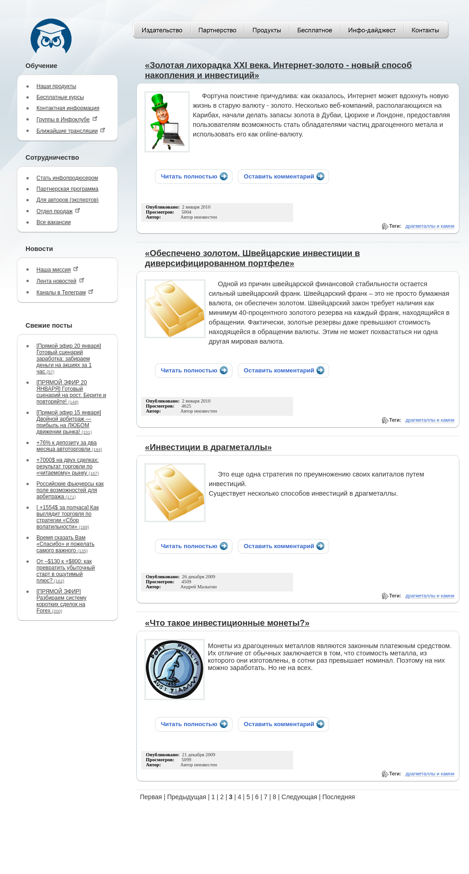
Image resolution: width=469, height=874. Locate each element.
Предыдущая (186, 797)
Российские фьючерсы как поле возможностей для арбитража (69, 490)
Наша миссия (57, 269)
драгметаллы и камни (430, 226)
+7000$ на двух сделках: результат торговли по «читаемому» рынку (67, 466)
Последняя (338, 797)
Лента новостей (60, 280)
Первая (151, 797)
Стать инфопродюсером (67, 178)
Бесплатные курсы (60, 97)
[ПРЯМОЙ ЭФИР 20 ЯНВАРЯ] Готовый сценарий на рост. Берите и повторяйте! (71, 392)
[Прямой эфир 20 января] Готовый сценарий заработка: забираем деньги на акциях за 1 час (68, 359)
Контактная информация (67, 108)
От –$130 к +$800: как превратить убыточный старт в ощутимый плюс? (65, 571)
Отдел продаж (58, 211)
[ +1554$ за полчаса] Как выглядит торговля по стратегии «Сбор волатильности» (67, 517)
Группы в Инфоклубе (67, 119)
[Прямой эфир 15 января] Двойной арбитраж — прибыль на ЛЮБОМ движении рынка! (68, 422)
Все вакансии (53, 222)
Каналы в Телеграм (64, 292)
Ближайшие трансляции (70, 130)
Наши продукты (56, 86)
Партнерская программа (67, 189)
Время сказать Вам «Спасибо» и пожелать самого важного (65, 544)
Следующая (299, 797)
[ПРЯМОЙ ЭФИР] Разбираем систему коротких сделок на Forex (61, 601)
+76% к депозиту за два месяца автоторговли (69, 446)
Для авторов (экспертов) (67, 200)
